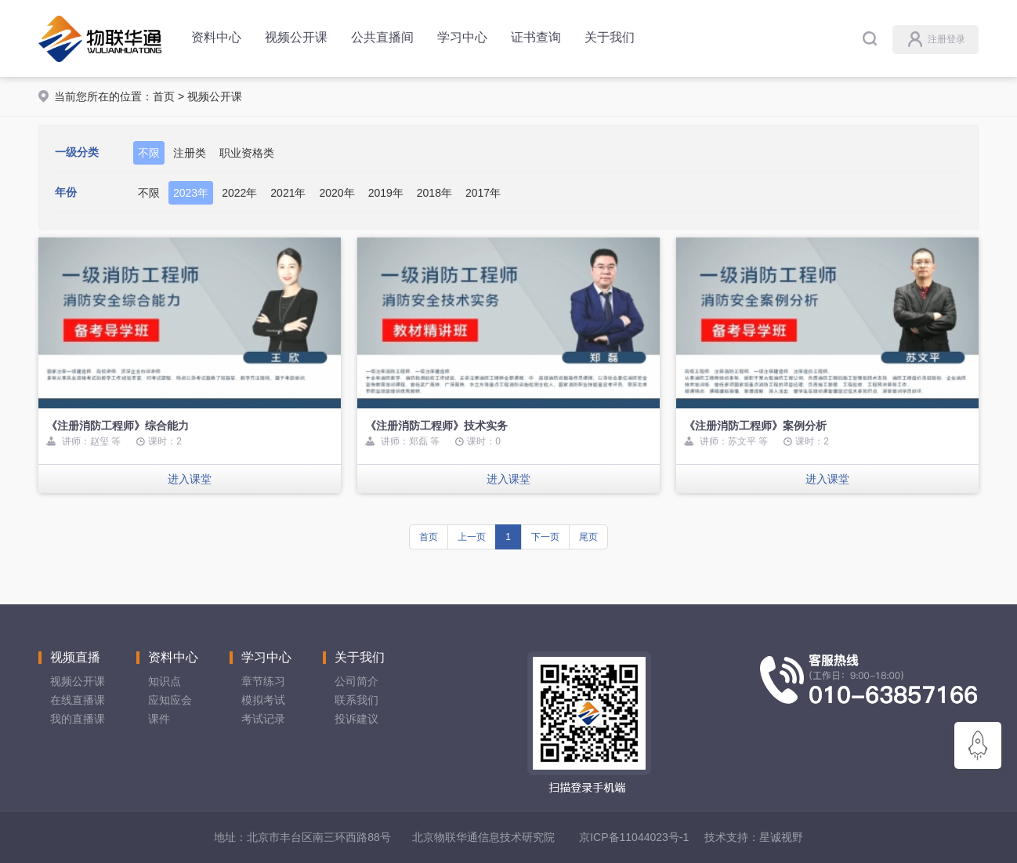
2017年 (483, 193)
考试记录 (263, 719)
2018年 (434, 193)
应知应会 (170, 700)
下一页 (545, 536)
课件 (159, 719)
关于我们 (610, 37)
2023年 (190, 193)
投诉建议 (356, 719)
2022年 (239, 193)
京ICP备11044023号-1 (634, 837)
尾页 (588, 536)
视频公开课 (296, 37)
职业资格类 (246, 153)
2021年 (288, 193)
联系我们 (356, 700)
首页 (164, 96)
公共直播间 (382, 37)
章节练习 (263, 681)
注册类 (189, 153)
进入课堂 (190, 479)
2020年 (336, 193)
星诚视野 (781, 837)
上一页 (472, 536)
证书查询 (536, 37)
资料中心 (216, 37)
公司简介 (356, 681)
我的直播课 (77, 719)
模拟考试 (263, 700)
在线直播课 (77, 700)
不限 (149, 153)
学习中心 (462, 37)
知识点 (164, 681)
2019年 (386, 193)
